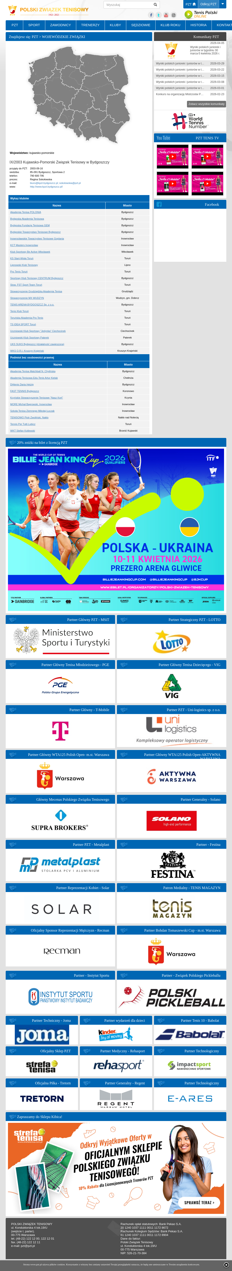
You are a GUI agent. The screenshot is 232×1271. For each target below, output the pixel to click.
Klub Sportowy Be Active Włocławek (30, 251)
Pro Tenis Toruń (19, 271)
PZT (191, 4)
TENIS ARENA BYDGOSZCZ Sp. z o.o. (32, 304)
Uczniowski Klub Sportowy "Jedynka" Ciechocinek (38, 331)
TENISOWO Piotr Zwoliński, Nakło (29, 417)
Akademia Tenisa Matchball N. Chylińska (32, 371)
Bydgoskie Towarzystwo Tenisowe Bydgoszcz (35, 232)
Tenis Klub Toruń (19, 311)
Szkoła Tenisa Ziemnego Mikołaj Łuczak (32, 410)
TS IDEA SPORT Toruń (23, 324)
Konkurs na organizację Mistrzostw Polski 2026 (184, 94)
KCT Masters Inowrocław (24, 245)
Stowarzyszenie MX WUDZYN (27, 298)
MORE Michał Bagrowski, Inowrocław (31, 404)
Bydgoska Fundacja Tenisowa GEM (30, 225)
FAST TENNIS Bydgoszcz (24, 391)
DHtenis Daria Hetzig (22, 384)
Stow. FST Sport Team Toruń (26, 284)
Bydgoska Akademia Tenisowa (27, 218)
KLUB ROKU (170, 25)
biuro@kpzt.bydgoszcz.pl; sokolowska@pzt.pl (55, 183)
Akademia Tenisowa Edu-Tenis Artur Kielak (34, 377)
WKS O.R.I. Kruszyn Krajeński (27, 350)
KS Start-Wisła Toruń (21, 258)
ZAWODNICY (60, 25)
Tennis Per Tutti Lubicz (22, 424)
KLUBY (115, 25)
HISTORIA (199, 25)
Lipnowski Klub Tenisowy (24, 265)
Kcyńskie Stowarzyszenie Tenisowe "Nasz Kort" (36, 397)
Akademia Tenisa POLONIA (25, 212)
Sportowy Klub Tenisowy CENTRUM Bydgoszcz (36, 278)
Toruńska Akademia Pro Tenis (26, 317)
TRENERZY (90, 25)
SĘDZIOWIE (140, 25)
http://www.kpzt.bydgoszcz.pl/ (46, 186)
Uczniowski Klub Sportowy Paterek (29, 337)
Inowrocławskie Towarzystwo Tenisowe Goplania (37, 238)
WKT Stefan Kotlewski (22, 430)
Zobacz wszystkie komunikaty (206, 104)
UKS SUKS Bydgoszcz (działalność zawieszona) (37, 344)
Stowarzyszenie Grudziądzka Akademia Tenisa (36, 291)
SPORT (34, 25)
